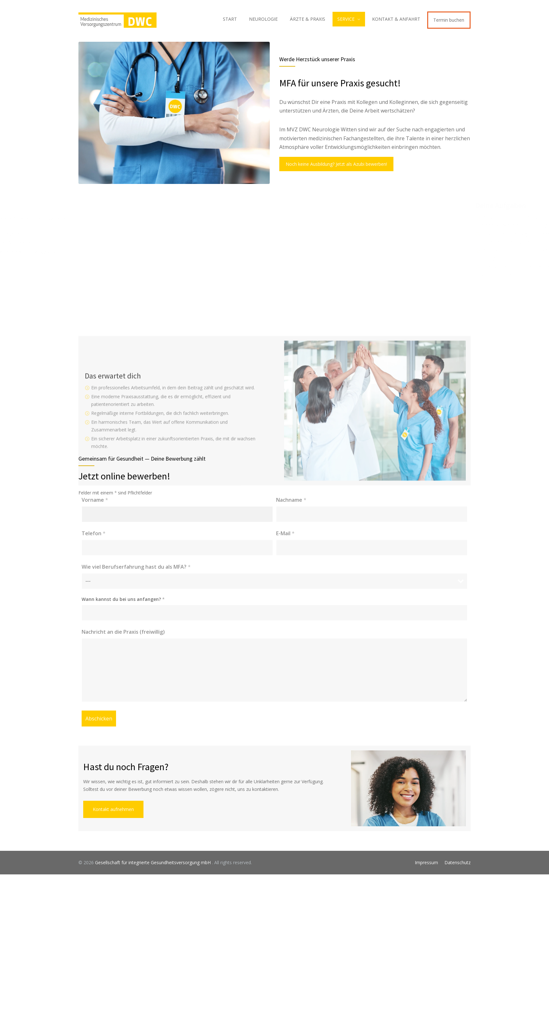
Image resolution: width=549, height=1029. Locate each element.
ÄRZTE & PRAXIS (307, 19)
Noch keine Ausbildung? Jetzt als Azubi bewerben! (336, 164)
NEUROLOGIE (263, 19)
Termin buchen (448, 20)
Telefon (94, 533)
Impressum (426, 862)
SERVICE (346, 19)
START (230, 19)
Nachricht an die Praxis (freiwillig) (123, 631)
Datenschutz (457, 862)
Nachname (291, 499)
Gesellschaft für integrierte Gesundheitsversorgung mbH (153, 862)
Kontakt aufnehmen (113, 809)
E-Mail (285, 533)
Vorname (95, 499)
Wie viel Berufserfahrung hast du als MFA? (136, 566)
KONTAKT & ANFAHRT (396, 19)
